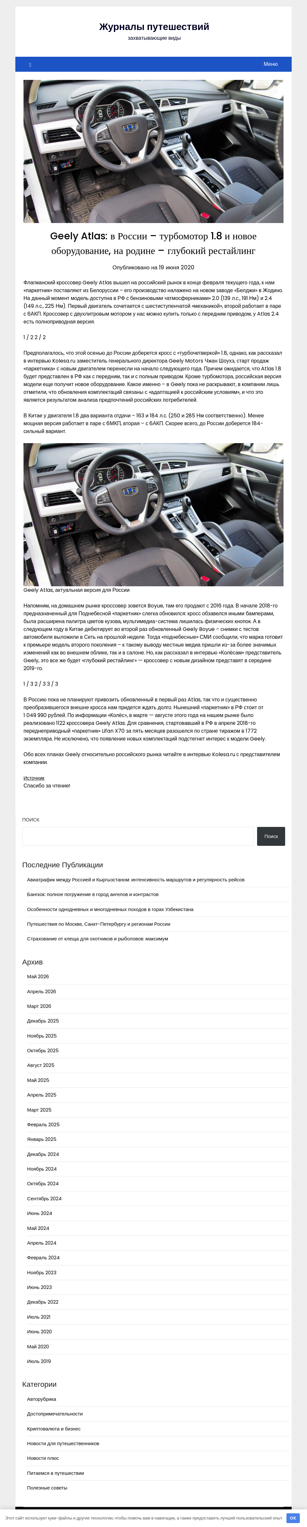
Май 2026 (38, 976)
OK (293, 1518)
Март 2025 (39, 1109)
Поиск (30, 819)
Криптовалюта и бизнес (54, 1428)
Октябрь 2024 (43, 1183)
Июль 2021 (39, 1316)
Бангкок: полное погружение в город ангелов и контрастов (93, 894)
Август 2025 (40, 1065)
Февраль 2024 (43, 1257)
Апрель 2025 (41, 1094)
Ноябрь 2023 (41, 1272)
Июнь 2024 (39, 1213)
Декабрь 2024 (43, 1154)
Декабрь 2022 (42, 1301)
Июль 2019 (39, 1361)
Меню (271, 64)
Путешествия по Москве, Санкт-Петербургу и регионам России (98, 924)
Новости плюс (43, 1458)
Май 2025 (38, 1080)
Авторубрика (41, 1399)
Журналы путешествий (154, 27)
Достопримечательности (55, 1413)
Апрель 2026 (41, 991)
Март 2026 (39, 1006)
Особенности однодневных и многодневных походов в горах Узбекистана (110, 909)
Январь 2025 (41, 1139)
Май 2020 (38, 1346)
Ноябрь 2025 (42, 1035)
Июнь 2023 (39, 1287)
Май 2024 (38, 1228)
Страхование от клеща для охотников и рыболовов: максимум (97, 938)
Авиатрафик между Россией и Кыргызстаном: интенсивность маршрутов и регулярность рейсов (136, 879)
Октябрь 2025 (43, 1050)
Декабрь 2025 (43, 1020)
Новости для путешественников (63, 1443)
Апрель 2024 (41, 1242)
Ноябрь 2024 (42, 1168)
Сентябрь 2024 (44, 1198)
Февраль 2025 (43, 1124)
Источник (34, 778)
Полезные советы (47, 1487)
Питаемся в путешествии (55, 1473)
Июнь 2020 (39, 1331)
